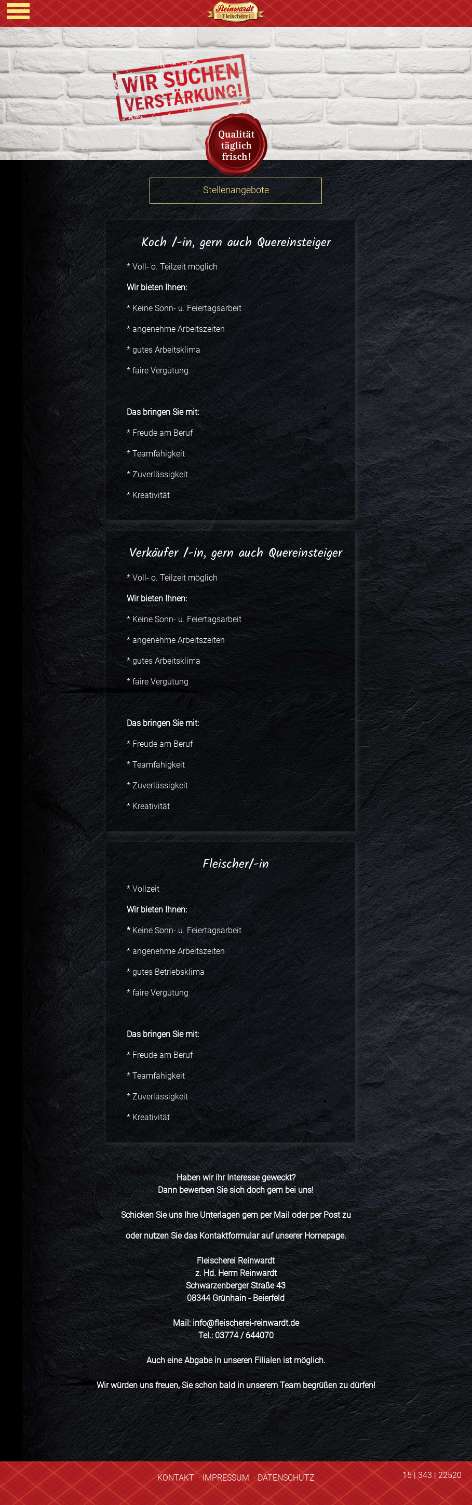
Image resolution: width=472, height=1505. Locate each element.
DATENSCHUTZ (286, 1478)
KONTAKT (175, 1478)
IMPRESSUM (226, 1478)
